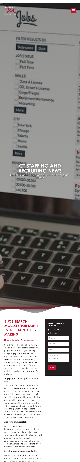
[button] (73, 9)
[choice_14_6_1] (48, 333)
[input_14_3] (58, 344)
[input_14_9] (58, 338)
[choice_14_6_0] (48, 330)
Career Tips (29, 340)
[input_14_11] (58, 357)
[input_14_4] (58, 350)
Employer (53, 333)
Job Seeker (54, 330)
